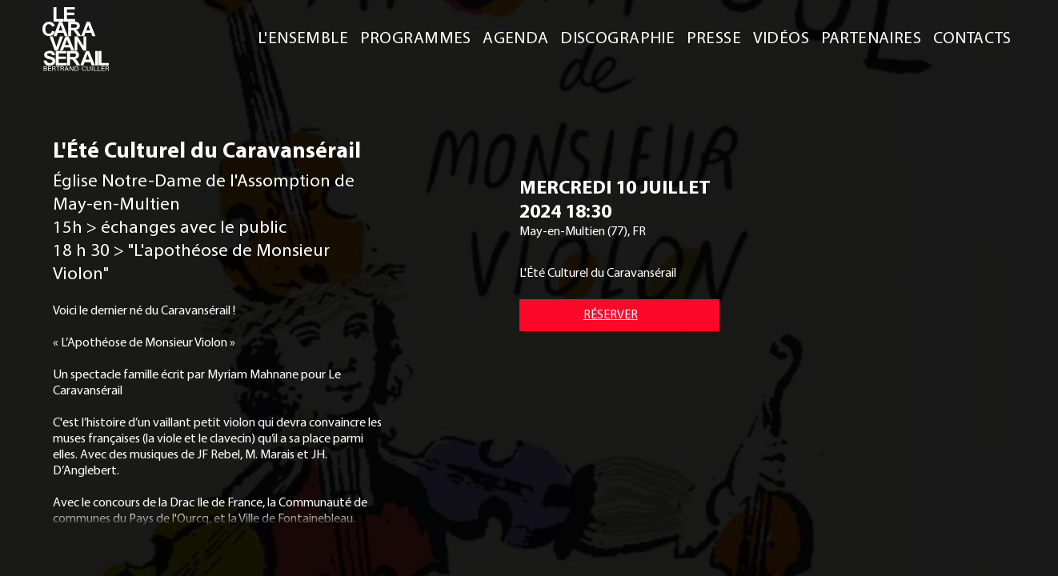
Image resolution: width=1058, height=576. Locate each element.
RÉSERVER (610, 314)
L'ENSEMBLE (303, 36)
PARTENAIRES (871, 36)
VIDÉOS (781, 36)
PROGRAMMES (415, 36)
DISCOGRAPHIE (617, 36)
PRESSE (714, 36)
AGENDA (516, 36)
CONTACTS (972, 36)
